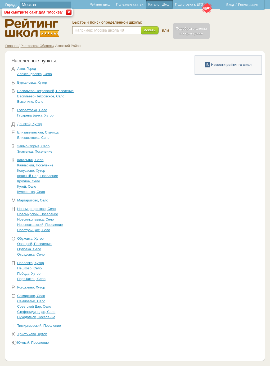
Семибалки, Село (31, 301)
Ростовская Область (36, 46)
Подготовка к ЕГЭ (189, 4)
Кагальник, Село (30, 160)
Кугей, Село (26, 186)
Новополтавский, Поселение (40, 225)
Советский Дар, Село (34, 306)
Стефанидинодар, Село (36, 312)
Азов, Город (26, 69)
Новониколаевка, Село (35, 219)
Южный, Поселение (33, 343)
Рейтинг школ (100, 4)
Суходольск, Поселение (36, 317)
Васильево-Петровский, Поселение (45, 91)
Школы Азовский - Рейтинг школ (32, 28)
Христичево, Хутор (32, 334)
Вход (230, 5)
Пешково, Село (29, 268)
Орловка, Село (29, 249)
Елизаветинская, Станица (37, 132)
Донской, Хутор (29, 124)
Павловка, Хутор (30, 263)
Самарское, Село (31, 296)
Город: (11, 5)
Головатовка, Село (32, 110)
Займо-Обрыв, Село (33, 146)
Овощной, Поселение (34, 244)
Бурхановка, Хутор (32, 82)
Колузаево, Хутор (31, 171)
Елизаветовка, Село (33, 138)
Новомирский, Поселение (37, 214)
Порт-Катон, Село (31, 279)
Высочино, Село (30, 102)
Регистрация (248, 5)
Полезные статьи (129, 4)
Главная (11, 46)
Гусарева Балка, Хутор (35, 115)
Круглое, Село (28, 181)
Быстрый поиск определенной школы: (107, 22)
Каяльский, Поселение (35, 165)
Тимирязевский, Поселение (39, 326)
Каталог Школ (159, 4)
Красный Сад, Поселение (37, 176)
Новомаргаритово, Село (36, 209)
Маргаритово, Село (32, 200)
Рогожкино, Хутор (31, 287)
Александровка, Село (34, 74)
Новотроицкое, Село (33, 230)
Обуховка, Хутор (30, 238)
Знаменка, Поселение (34, 151)
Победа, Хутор (28, 273)
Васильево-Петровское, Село (40, 96)
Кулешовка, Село (31, 192)
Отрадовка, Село (31, 254)
